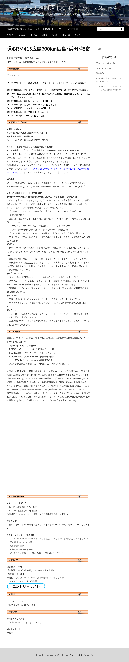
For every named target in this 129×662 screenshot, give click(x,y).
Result (34, 35)
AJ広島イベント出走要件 (23, 542)
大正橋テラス (29, 147)
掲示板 (55, 35)
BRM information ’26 (105, 63)
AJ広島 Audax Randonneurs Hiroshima (64, 8)
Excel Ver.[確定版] (17, 507)
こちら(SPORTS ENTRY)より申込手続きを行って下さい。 (41, 577)
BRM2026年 (48, 29)
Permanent (72, 29)
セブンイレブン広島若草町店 (34, 150)
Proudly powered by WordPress (52, 655)
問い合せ (78, 35)
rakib (89, 655)
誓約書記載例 (18, 546)
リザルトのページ (65, 82)
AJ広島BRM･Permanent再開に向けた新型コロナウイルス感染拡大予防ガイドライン (50, 538)
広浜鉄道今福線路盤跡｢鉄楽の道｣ (33, 389)
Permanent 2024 (103, 68)
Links (44, 35)
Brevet (23, 35)
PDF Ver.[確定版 (16, 510)
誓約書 (15, 215)
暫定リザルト (13, 75)
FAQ (60, 29)
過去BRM (11, 35)
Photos (66, 35)
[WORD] (22, 549)
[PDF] (30, 549)
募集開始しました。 (104, 73)
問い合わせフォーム (47, 302)
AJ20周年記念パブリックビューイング (23, 29)
